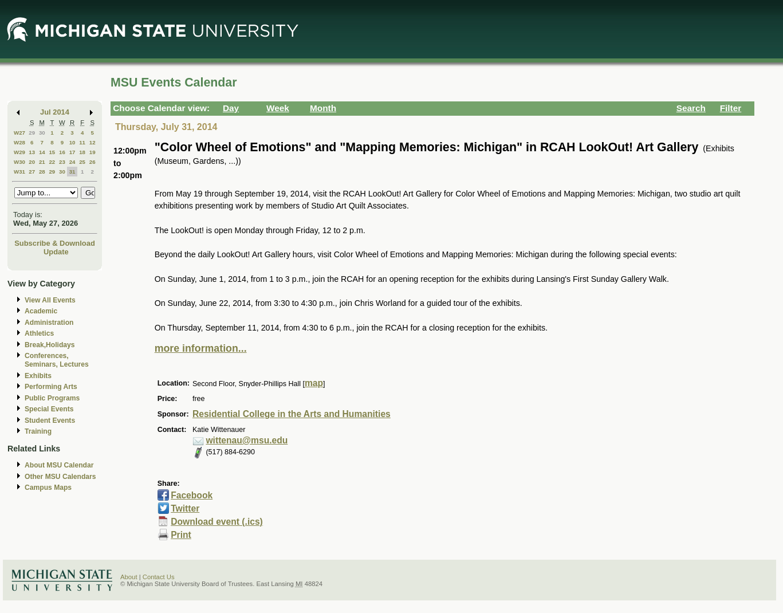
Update (56, 251)
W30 (19, 162)
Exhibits (38, 376)
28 (42, 171)
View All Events (50, 300)
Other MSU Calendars (60, 477)
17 (72, 152)
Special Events (49, 409)
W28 (19, 142)
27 (32, 171)
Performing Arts (51, 387)
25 (82, 162)
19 (92, 152)
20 (32, 162)
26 (92, 162)
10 (72, 142)
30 (42, 132)
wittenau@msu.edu (247, 440)
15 (52, 152)
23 (62, 162)
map (314, 383)
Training (38, 431)
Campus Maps (48, 488)
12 (92, 142)
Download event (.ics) (217, 521)
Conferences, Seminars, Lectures (57, 360)
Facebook (192, 495)
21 (42, 162)
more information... (201, 348)
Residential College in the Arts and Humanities (291, 414)
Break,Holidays (50, 345)
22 (52, 162)
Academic (41, 311)
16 (62, 152)
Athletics (39, 333)
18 (82, 152)
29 (32, 132)
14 (42, 152)
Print (181, 535)
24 (72, 162)
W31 (19, 171)
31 (72, 171)
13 (32, 152)
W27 (19, 132)
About (128, 576)
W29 (19, 152)
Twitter (185, 508)
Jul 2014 (54, 112)
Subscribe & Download (54, 243)
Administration (49, 323)
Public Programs (52, 398)
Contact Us (159, 576)
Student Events (50, 420)
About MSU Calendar (59, 465)
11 (82, 142)
